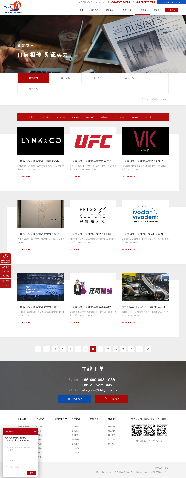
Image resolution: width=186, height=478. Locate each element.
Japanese (177, 2)
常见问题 (129, 78)
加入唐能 (75, 448)
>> (139, 349)
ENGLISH (164, 2)
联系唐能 (75, 453)
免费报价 (171, 10)
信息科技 (90, 117)
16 (131, 349)
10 (85, 349)
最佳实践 (65, 78)
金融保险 (134, 117)
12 (100, 349)
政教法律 (75, 117)
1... (38, 349)
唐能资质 (157, 10)
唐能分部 (75, 444)
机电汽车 (61, 117)
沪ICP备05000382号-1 (159, 472)
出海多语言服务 (23, 427)
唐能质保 (75, 431)
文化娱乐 (120, 117)
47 (148, 349)
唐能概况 (75, 427)
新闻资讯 (153, 99)
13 (108, 349)
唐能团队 (75, 435)
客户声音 (97, 78)
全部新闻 (31, 117)
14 (116, 349)
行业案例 (109, 10)
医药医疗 (105, 117)
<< (46, 349)
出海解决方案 (126, 10)
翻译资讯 (33, 88)
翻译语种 (75, 440)
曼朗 (167, 468)
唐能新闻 (33, 78)
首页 (81, 10)
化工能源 (46, 117)
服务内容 (94, 10)
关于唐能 (142, 10)
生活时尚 (149, 117)
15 (123, 349)
